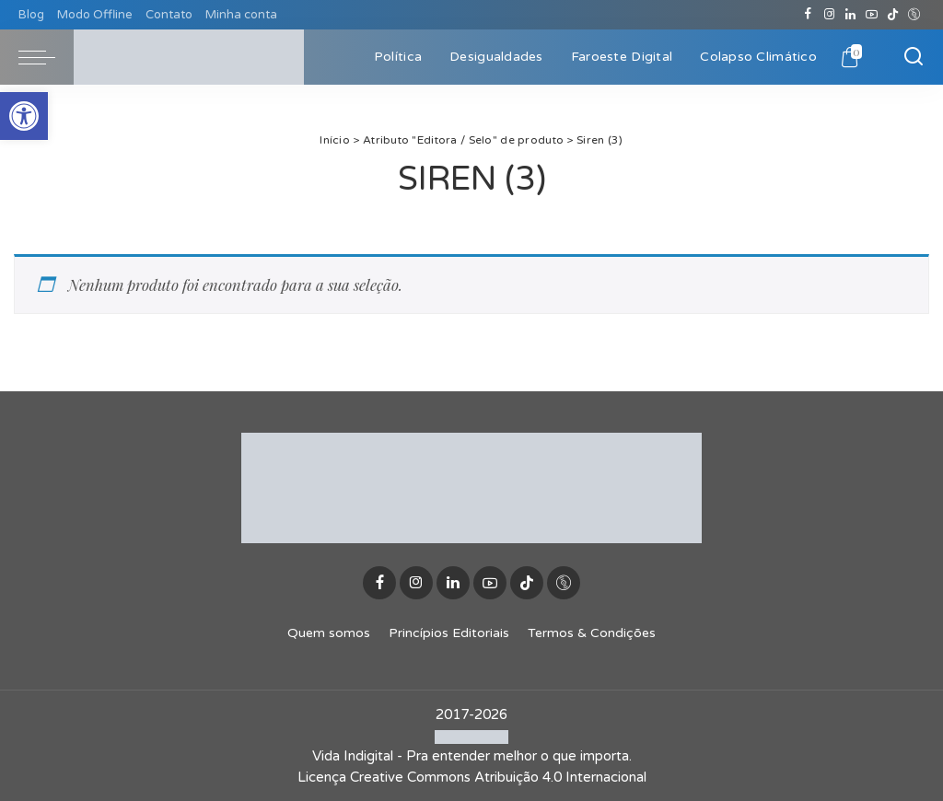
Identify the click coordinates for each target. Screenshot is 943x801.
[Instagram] (829, 14)
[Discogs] (914, 14)
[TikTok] (892, 14)
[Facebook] (808, 14)
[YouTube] (871, 14)
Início (335, 140)
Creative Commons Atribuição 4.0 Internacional (498, 777)
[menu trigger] (46, 57)
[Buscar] (913, 57)
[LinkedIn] (850, 14)
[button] (24, 116)
